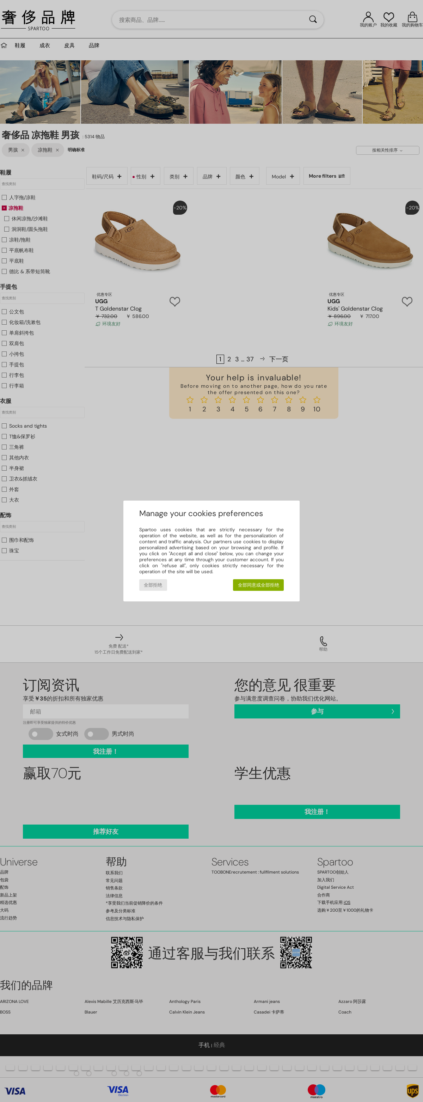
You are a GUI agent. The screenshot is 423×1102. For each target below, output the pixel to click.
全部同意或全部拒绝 (258, 585)
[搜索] (313, 20)
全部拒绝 (153, 585)
